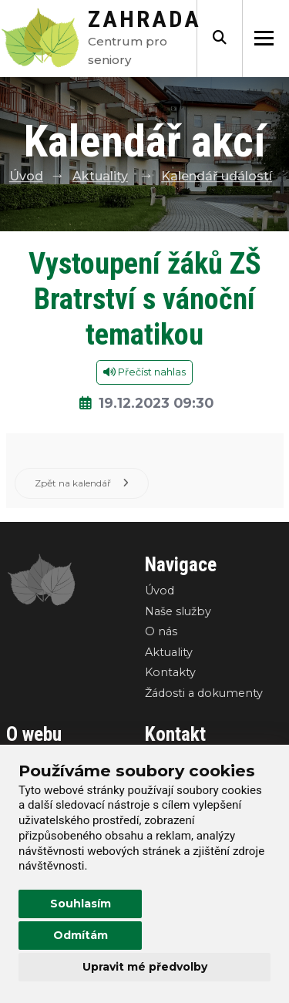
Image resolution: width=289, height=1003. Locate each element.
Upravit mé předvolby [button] (144, 967)
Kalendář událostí (216, 176)
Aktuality (100, 176)
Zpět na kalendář (82, 483)
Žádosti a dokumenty (204, 693)
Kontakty (170, 672)
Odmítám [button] (80, 935)
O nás (161, 631)
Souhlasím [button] (80, 903)
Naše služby (178, 611)
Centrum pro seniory (144, 41)
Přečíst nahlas (144, 372)
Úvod (26, 176)
